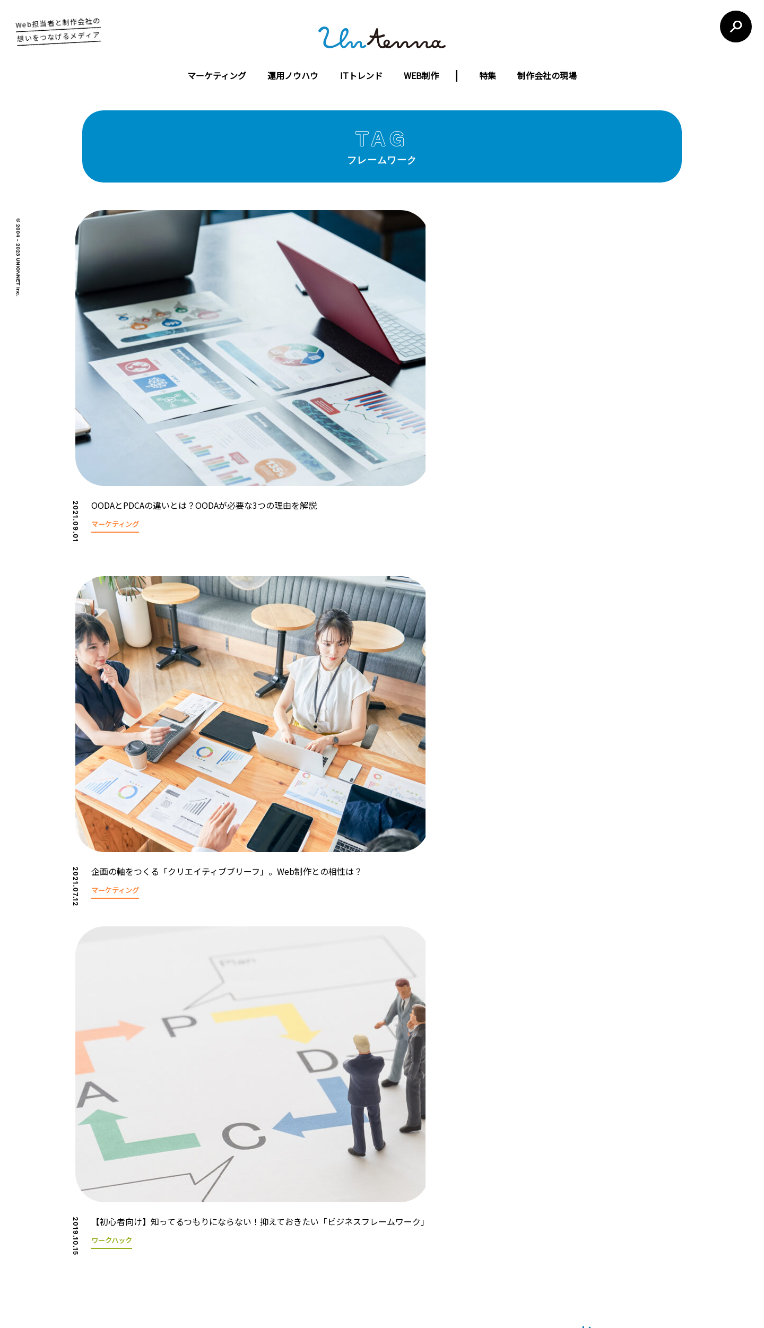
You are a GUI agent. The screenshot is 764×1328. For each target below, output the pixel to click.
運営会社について (322, 1126)
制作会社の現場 (547, 75)
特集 (487, 75)
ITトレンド (361, 75)
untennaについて (398, 1126)
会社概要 (256, 1202)
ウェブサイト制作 (335, 1184)
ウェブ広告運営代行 (339, 1202)
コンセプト (260, 1184)
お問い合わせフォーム (556, 1213)
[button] (690, 725)
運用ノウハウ (292, 75)
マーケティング (216, 75)
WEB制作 (421, 75)
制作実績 (256, 1220)
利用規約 (457, 1126)
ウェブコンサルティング (346, 1220)
